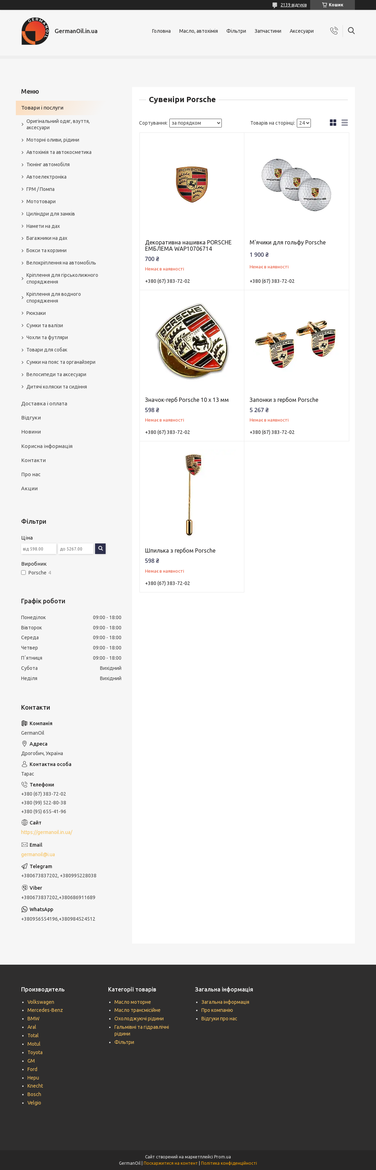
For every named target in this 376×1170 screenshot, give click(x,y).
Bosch (34, 1094)
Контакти (33, 460)
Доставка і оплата (44, 403)
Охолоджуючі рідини (139, 1018)
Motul (33, 1044)
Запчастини (268, 31)
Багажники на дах (46, 238)
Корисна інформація (47, 446)
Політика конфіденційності (229, 1163)
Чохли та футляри (47, 337)
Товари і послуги (42, 108)
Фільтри (236, 31)
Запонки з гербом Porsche (284, 400)
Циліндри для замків (50, 214)
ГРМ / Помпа (40, 189)
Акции (29, 488)
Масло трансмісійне (137, 1010)
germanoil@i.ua (38, 854)
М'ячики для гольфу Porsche (288, 242)
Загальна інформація (225, 1002)
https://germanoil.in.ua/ (46, 832)
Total (33, 1035)
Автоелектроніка (46, 177)
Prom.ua (222, 1157)
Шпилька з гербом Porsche (180, 550)
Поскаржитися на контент (171, 1163)
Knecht (35, 1086)
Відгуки (31, 418)
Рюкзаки (36, 313)
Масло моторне (132, 1002)
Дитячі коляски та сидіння (56, 387)
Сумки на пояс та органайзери (60, 362)
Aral (31, 1027)
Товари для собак (46, 350)
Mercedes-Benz (45, 1010)
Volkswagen (40, 1002)
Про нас (30, 474)
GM (31, 1061)
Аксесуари (302, 31)
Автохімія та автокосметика (59, 152)
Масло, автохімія (198, 31)
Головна (161, 31)
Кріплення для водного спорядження (53, 297)
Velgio (34, 1103)
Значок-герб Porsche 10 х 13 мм (187, 400)
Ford (32, 1069)
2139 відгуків (294, 4)
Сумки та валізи (44, 325)
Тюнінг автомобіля (48, 164)
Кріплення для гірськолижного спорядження (62, 278)
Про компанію (217, 1010)
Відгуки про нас (219, 1018)
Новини (31, 432)
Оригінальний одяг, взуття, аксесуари (58, 124)
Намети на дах (43, 226)
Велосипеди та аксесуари (56, 374)
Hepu (33, 1078)
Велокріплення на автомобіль (61, 263)
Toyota (35, 1052)
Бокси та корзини (46, 250)
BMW (33, 1018)
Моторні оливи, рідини (52, 140)
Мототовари (41, 201)
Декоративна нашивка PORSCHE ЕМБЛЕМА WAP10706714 (188, 245)
